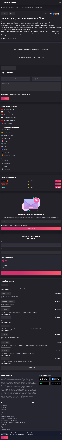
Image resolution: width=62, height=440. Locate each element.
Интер (4, 149)
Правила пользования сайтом (9, 418)
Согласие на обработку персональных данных (13, 422)
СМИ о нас (3, 428)
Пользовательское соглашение (9, 420)
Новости (4, 13)
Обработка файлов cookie (7, 416)
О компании (4, 405)
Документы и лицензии (7, 426)
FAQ (2, 413)
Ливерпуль (5, 138)
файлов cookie (28, 434)
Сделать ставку (31, 273)
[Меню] (1, 2)
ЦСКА (4, 166)
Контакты (3, 407)
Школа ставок (5, 293)
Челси (4, 146)
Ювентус (5, 152)
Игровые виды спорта (7, 301)
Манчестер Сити (7, 135)
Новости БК (5, 309)
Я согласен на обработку (16, 94)
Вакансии (3, 409)
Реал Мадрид (6, 130)
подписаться (31, 228)
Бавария (4, 141)
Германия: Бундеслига (8, 120)
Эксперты (3, 424)
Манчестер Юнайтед (8, 155)
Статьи (2, 411)
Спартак (4, 161)
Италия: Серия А (6, 115)
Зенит (4, 158)
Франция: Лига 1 (6, 123)
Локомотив (5, 163)
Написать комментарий (8, 68)
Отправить (5, 98)
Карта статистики (5, 429)
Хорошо (4, 437)
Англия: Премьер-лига (8, 117)
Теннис (12, 13)
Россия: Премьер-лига (8, 112)
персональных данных (24, 94)
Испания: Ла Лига (7, 109)
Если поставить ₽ (6, 242)
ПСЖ (4, 144)
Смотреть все (31, 367)
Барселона (5, 132)
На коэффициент (6, 249)
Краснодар (5, 169)
